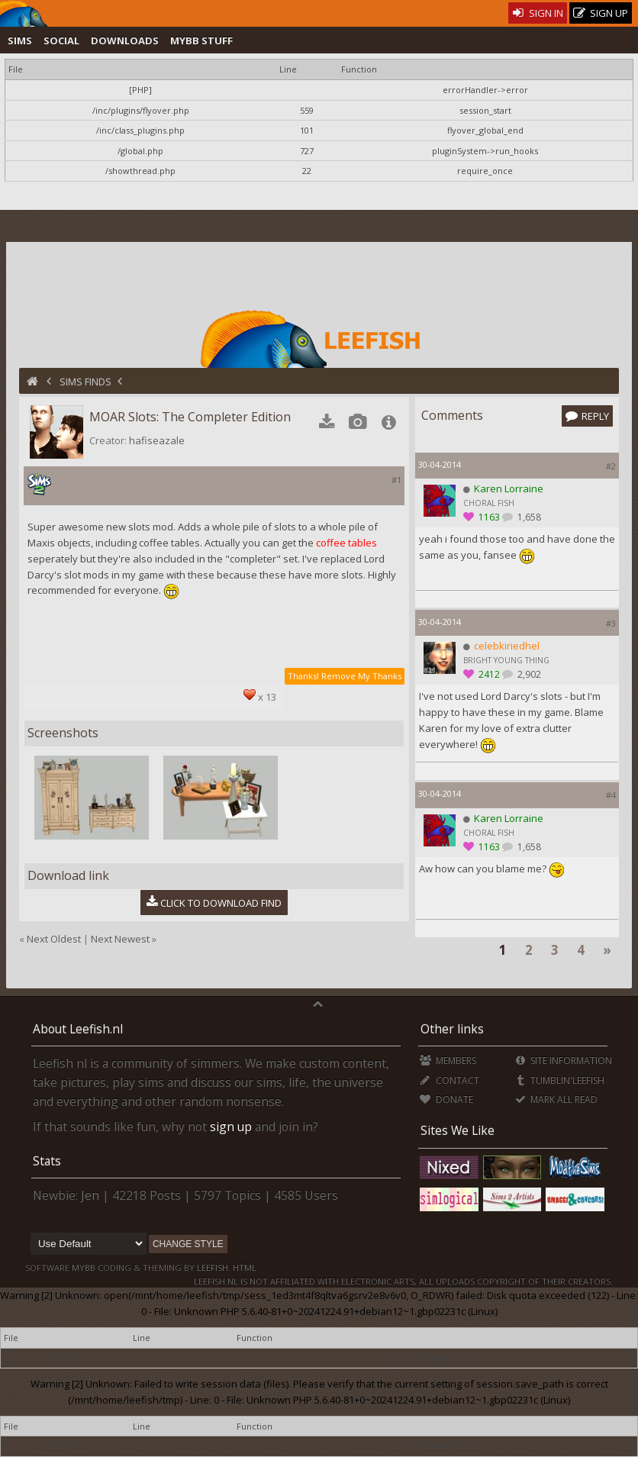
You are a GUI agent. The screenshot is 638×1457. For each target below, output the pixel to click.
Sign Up (600, 13)
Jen (90, 1195)
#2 (611, 466)
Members (447, 1060)
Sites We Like (457, 1130)
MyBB (83, 1267)
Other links (452, 1028)
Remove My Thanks (361, 676)
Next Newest (120, 939)
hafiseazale (157, 440)
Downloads (125, 40)
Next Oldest (54, 939)
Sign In (537, 13)
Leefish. (213, 1267)
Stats (47, 1160)
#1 (396, 479)
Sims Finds (85, 381)
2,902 (528, 674)
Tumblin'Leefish (559, 1080)
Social (61, 40)
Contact (449, 1080)
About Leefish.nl (78, 1028)
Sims (20, 40)
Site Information (563, 1060)
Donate (446, 1099)
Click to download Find (214, 902)
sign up (231, 1126)
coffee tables (346, 543)
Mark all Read (556, 1099)
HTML (243, 1267)
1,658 (528, 517)
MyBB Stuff (201, 40)
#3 (611, 623)
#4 (611, 795)
